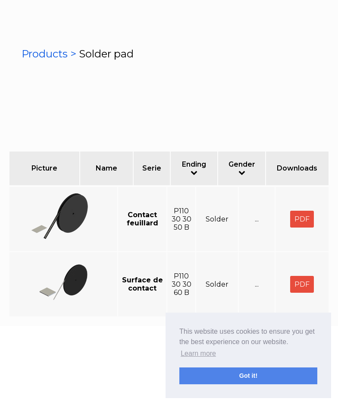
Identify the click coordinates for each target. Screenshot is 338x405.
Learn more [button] (198, 353)
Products (46, 53)
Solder (217, 219)
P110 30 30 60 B (181, 284)
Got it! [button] (248, 375)
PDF (302, 219)
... (257, 219)
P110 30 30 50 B (181, 219)
